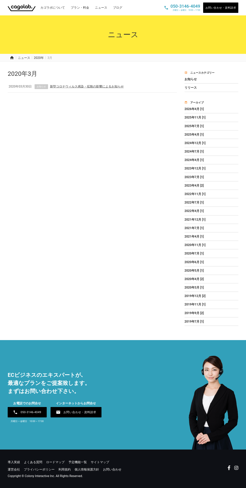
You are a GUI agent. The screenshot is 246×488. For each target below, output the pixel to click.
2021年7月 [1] (194, 228)
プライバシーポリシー (39, 469)
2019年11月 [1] (194, 304)
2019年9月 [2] (194, 313)
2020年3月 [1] (194, 287)
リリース (190, 87)
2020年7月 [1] (194, 253)
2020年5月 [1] (194, 270)
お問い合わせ (112, 469)
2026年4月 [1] (194, 109)
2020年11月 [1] (194, 245)
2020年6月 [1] (194, 262)
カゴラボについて (52, 7)
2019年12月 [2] (194, 296)
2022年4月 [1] (194, 211)
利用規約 (64, 469)
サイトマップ (100, 462)
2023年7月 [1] (194, 177)
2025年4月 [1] (194, 134)
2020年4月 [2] (194, 279)
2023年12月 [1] (194, 168)
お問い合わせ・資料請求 (220, 7)
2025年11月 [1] (194, 117)
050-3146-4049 (27, 412)
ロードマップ (55, 462)
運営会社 (14, 469)
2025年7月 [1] (194, 126)
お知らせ (41, 86)
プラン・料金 (80, 7)
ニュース (101, 7)
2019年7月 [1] (194, 321)
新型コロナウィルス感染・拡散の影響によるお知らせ (87, 86)
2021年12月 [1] (194, 219)
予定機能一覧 (77, 462)
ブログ (117, 7)
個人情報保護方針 (87, 469)
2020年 (39, 58)
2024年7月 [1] (194, 151)
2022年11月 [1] (194, 194)
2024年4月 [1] (194, 160)
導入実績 (14, 462)
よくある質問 (33, 462)
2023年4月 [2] (194, 185)
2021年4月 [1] (194, 236)
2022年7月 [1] (194, 202)
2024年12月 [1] (194, 143)
